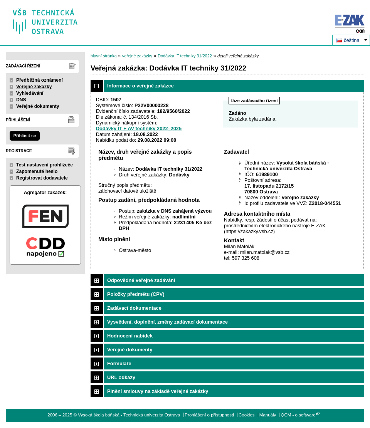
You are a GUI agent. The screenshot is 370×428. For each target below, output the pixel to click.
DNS (21, 99)
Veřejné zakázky (34, 86)
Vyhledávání (30, 93)
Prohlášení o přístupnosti (209, 415)
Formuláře (119, 363)
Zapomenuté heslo (36, 171)
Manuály (267, 415)
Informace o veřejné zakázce (140, 86)
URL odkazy (121, 377)
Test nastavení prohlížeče (44, 165)
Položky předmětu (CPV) (136, 294)
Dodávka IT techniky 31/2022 (185, 56)
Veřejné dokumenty (37, 106)
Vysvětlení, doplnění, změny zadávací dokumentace (167, 322)
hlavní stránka (104, 56)
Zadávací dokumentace (134, 308)
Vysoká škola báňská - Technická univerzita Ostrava (45, 18)
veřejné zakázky (137, 56)
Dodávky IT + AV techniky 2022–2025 (139, 128)
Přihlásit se (24, 135)
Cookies (247, 415)
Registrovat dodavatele (42, 178)
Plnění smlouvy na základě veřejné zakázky (157, 391)
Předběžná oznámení (39, 80)
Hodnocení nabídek (130, 336)
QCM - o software (298, 415)
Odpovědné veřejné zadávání (141, 280)
